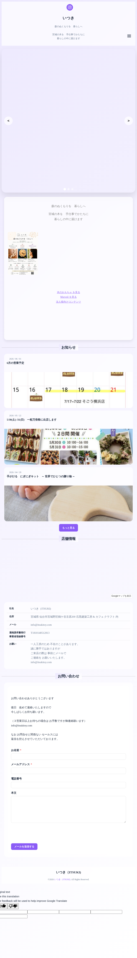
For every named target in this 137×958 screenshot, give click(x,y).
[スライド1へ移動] (65, 179)
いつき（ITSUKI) (68, 865)
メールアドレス (21, 756)
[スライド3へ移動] (72, 179)
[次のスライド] (128, 116)
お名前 (16, 742)
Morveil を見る (68, 287)
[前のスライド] (8, 116)
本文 (13, 785)
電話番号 (16, 770)
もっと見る (68, 519)
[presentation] (38, 826)
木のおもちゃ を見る (68, 282)
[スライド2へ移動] (68, 179)
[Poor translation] (13, 899)
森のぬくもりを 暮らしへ (22, 178)
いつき (68, 18)
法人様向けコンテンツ (68, 292)
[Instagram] (70, 7)
